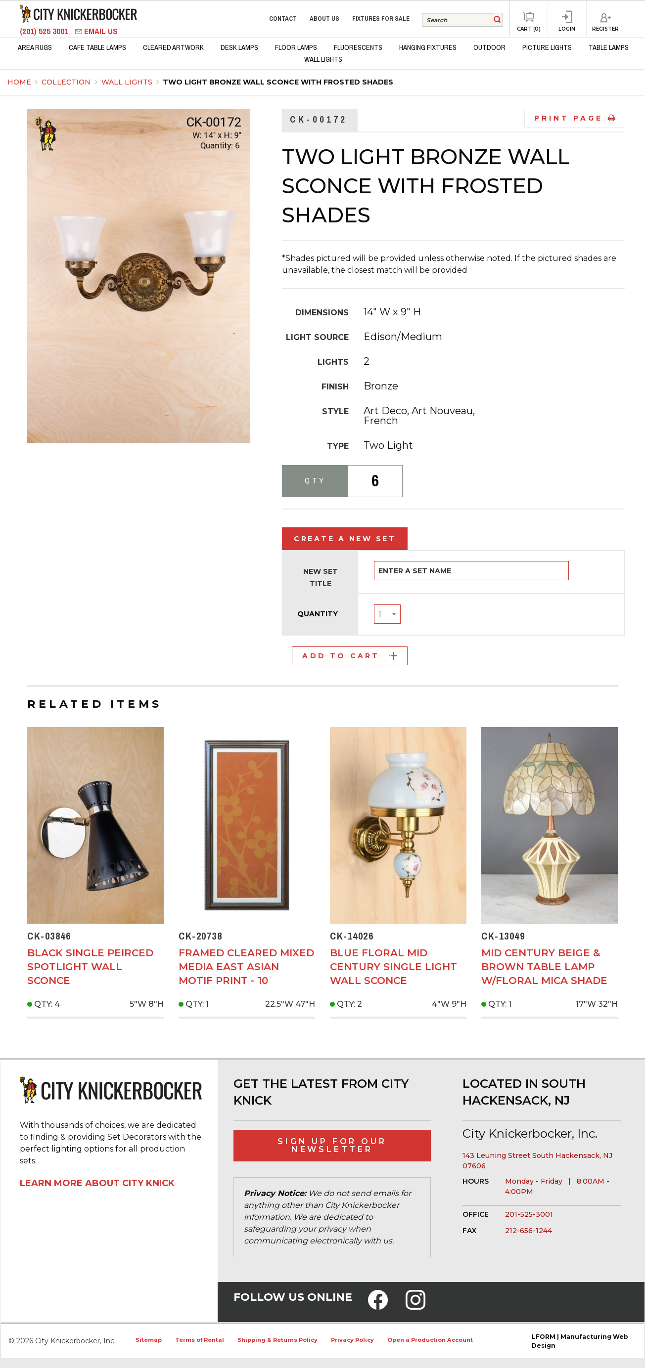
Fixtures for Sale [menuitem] (381, 18)
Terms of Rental (199, 1339)
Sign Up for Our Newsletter (331, 1145)
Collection (67, 82)
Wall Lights (127, 82)
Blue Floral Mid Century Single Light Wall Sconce (393, 966)
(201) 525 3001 (45, 31)
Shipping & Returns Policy (277, 1339)
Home (19, 82)
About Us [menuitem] (324, 18)
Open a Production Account (430, 1339)
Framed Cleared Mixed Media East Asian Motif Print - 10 (246, 966)
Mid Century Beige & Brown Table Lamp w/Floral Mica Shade (544, 966)
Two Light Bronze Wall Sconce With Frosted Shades (278, 82)
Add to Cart (349, 655)
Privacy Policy (352, 1339)
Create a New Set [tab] (345, 538)
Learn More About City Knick (97, 1183)
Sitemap (149, 1339)
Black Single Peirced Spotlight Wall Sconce (90, 966)
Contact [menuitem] (283, 18)
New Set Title (320, 577)
